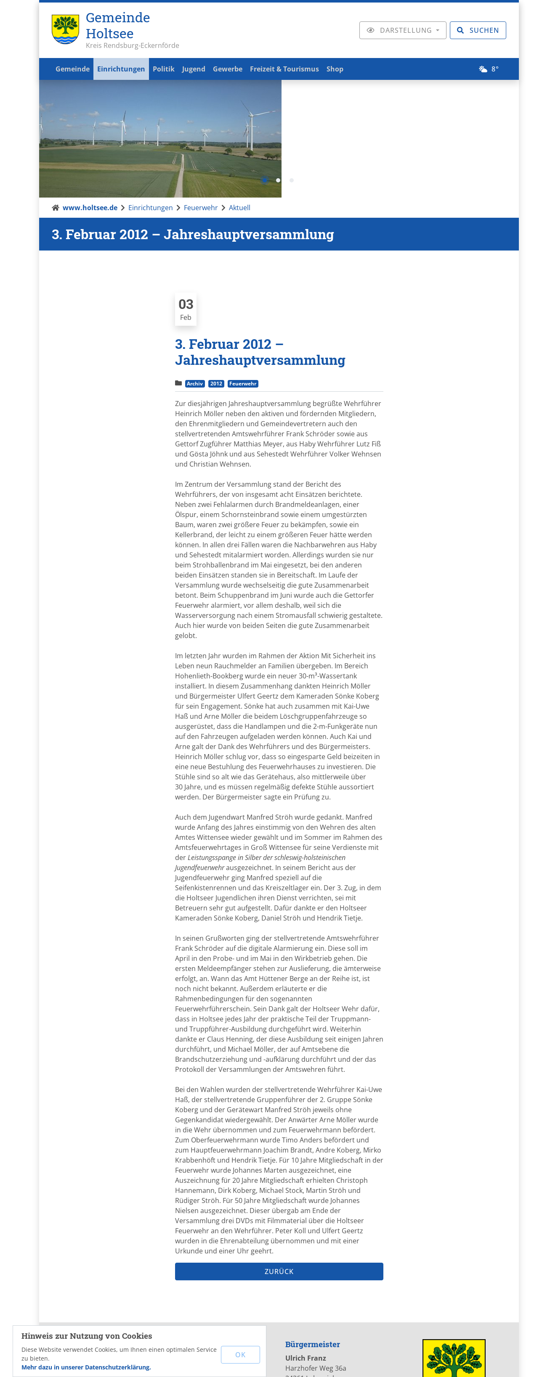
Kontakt (282, 1361)
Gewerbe (239, 68)
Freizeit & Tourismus (298, 68)
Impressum (323, 1361)
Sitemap (416, 1361)
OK (241, 1354)
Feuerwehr (201, 90)
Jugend (202, 68)
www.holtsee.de (90, 90)
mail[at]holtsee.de (219, 1277)
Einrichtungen (125, 68)
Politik (170, 68)
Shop (351, 68)
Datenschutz (372, 1361)
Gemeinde (74, 68)
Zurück (279, 1154)
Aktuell (239, 90)
